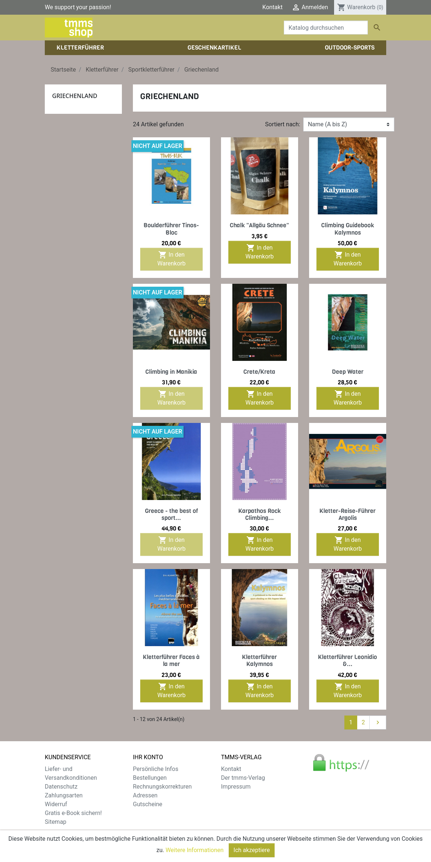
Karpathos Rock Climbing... (259, 514)
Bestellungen (150, 777)
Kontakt (272, 7)
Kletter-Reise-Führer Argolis (347, 514)
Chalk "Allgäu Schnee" (259, 225)
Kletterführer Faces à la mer (171, 660)
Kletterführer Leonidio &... (347, 660)
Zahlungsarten (64, 795)
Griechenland (74, 96)
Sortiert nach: (282, 124)
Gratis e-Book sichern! (73, 813)
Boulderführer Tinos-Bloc (171, 228)
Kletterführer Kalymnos (259, 660)
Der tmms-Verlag (243, 777)
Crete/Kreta (259, 372)
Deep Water (347, 372)
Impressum (236, 786)
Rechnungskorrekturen (162, 786)
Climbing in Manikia (171, 372)
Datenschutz (61, 786)
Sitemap (55, 821)
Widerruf (56, 804)
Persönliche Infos (155, 768)
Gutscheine (147, 804)
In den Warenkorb (171, 258)
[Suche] (326, 28)
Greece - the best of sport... (171, 514)
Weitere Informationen (195, 857)
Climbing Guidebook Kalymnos (347, 228)
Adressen (145, 795)
